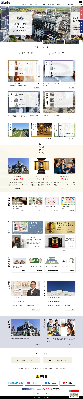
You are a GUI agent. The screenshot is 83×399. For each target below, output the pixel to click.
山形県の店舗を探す (56, 53)
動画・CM (65, 1)
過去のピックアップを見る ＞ (69, 250)
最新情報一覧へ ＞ (71, 214)
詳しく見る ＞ (37, 87)
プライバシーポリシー (47, 393)
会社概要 (32, 393)
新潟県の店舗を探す (25, 53)
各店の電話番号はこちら (25, 360)
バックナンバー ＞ (71, 274)
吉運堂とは (26, 1)
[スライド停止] (80, 42)
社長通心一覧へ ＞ (36, 309)
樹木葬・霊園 (51, 4)
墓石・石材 (42, 4)
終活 (64, 4)
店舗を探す (25, 4)
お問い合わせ (78, 4)
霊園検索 (59, 4)
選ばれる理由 (32, 1)
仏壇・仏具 (28, 368)
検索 (80, 1)
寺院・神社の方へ (52, 1)
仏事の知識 (70, 4)
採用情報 (59, 1)
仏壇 (31, 4)
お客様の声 (45, 1)
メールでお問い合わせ (56, 360)
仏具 (36, 4)
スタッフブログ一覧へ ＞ (70, 309)
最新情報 (39, 1)
